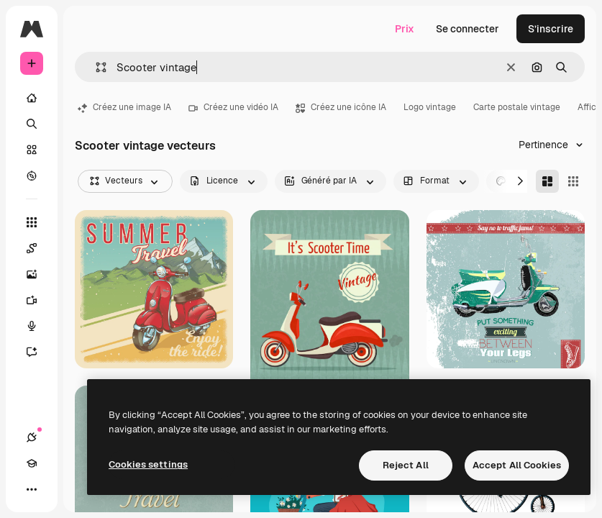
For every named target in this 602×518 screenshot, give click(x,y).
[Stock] (31, 149)
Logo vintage (429, 107)
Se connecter (467, 28)
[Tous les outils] (31, 222)
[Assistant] (39, 351)
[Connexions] (31, 437)
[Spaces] (39, 248)
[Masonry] (547, 181)
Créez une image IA (124, 107)
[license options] (224, 181)
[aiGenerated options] (330, 181)
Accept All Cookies (517, 465)
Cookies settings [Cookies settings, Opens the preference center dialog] (148, 464)
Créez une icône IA (341, 107)
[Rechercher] (31, 123)
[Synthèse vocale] (39, 325)
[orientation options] (436, 181)
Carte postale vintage (516, 107)
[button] (95, 67)
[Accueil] (31, 97)
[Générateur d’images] (39, 274)
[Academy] (31, 463)
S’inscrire (550, 28)
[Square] (573, 181)
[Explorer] (31, 175)
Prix (404, 28)
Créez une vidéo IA (233, 107)
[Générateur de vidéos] (39, 300)
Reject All (406, 465)
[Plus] (31, 489)
